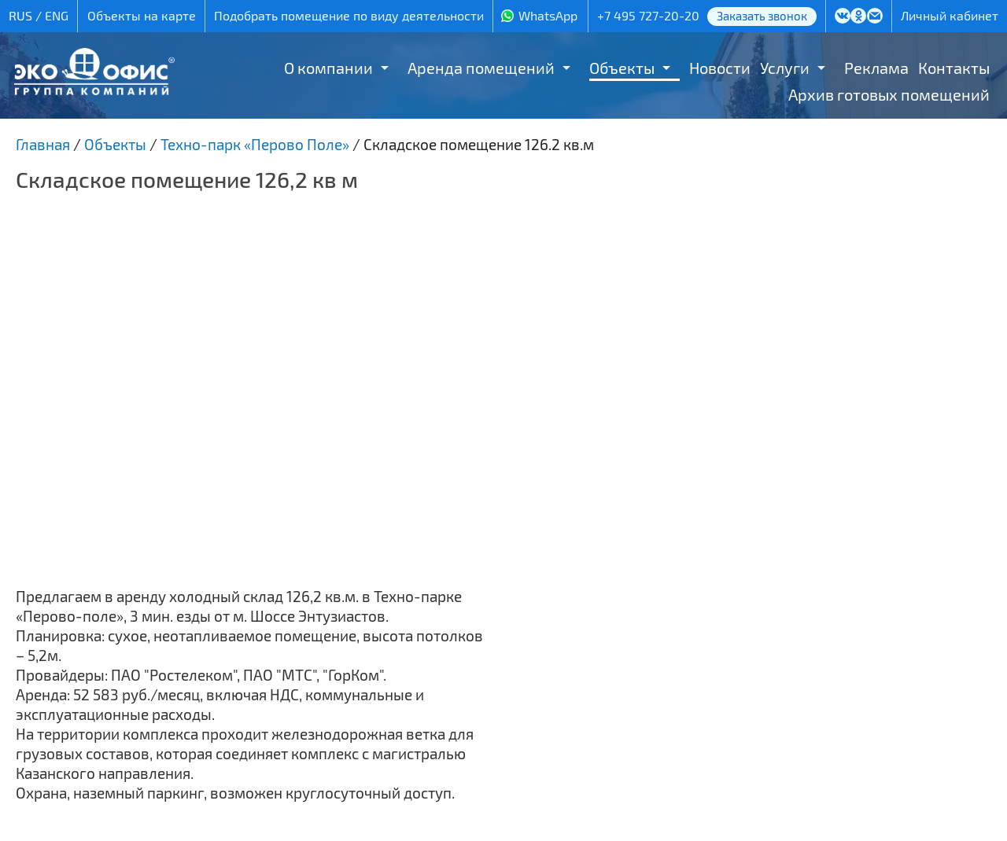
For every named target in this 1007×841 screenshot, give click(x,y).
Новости (720, 67)
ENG (56, 15)
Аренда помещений (481, 67)
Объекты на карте (141, 15)
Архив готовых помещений (889, 94)
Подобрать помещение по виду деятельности (349, 15)
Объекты (622, 67)
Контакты (954, 67)
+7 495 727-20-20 (648, 15)
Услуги (785, 67)
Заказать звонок (762, 16)
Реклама (876, 67)
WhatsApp (547, 15)
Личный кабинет (949, 15)
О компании (328, 67)
